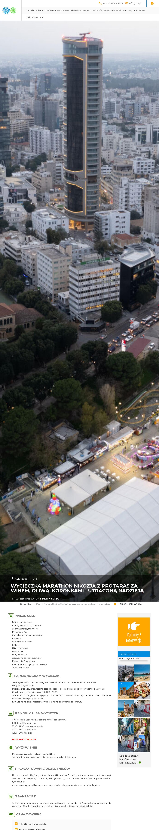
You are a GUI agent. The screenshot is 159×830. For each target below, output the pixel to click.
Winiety (78, 10)
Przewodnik (96, 10)
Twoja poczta (68, 10)
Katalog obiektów (89, 17)
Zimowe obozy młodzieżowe (68, 17)
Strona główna (26, 604)
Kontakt (58, 10)
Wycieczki (141, 10)
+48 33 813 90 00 (112, 3)
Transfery (127, 10)
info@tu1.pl (135, 3)
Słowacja (86, 10)
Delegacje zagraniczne (112, 10)
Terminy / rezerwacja (134, 631)
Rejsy (134, 10)
